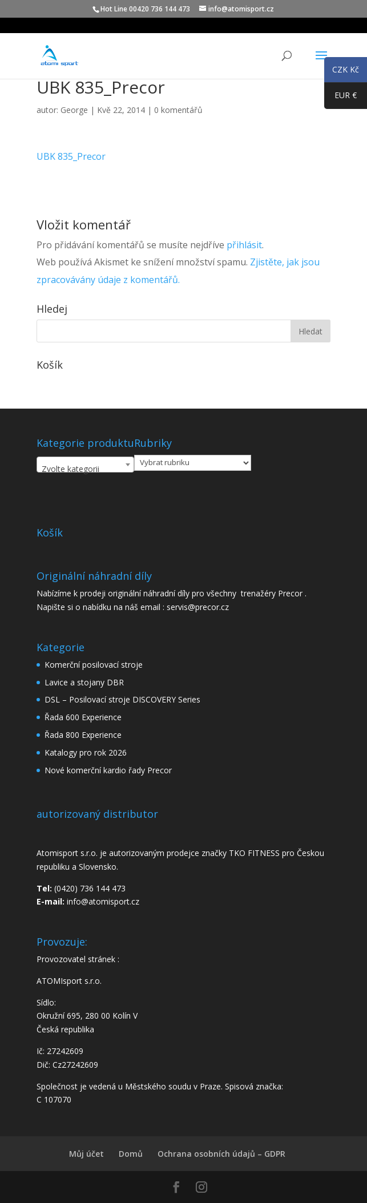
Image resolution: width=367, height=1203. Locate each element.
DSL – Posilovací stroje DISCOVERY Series (122, 699)
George (74, 109)
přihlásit (244, 245)
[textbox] (85, 469)
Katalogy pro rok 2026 (86, 752)
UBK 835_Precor (71, 156)
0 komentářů (178, 109)
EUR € (340, 97)
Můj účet (86, 1153)
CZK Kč (341, 71)
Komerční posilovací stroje (94, 664)
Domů (131, 1153)
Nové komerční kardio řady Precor (108, 770)
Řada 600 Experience (83, 717)
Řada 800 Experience (83, 734)
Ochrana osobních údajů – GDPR (221, 1153)
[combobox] (85, 465)
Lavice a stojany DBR (84, 682)
